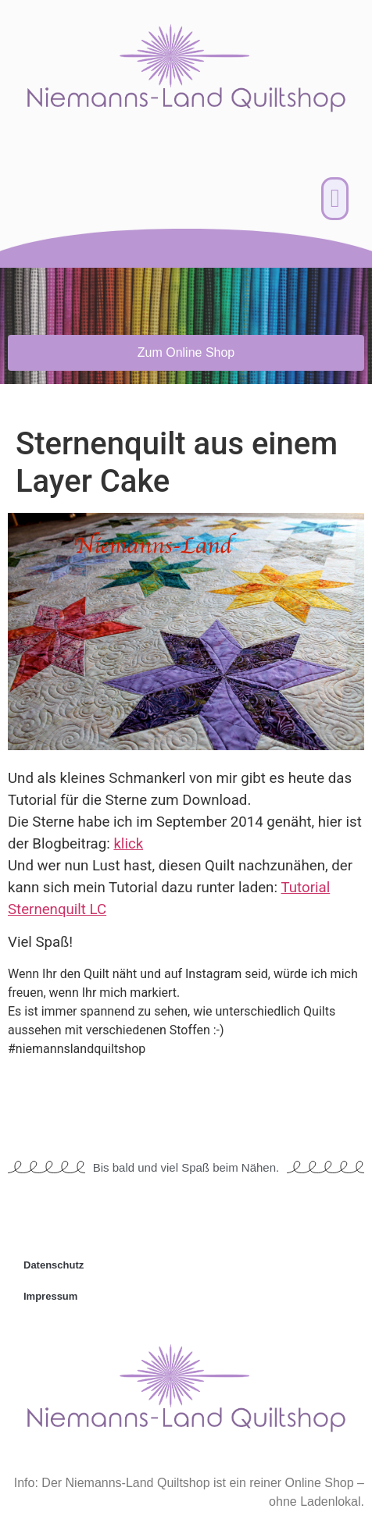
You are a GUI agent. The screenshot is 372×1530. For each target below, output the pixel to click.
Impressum (50, 1296)
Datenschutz (53, 1265)
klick (128, 843)
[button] (335, 199)
